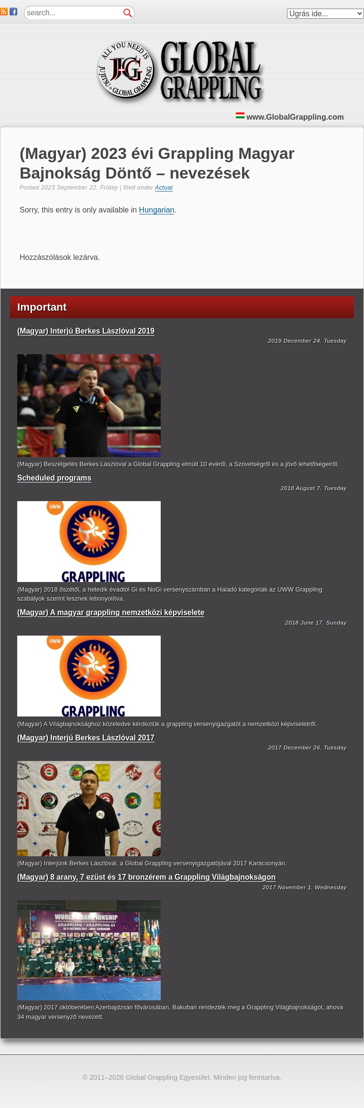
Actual (164, 187)
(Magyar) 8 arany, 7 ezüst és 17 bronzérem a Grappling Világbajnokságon (146, 877)
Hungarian (157, 210)
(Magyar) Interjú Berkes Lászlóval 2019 (85, 331)
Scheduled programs (54, 478)
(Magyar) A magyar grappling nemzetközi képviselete (110, 612)
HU (240, 115)
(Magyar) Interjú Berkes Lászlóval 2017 (85, 738)
